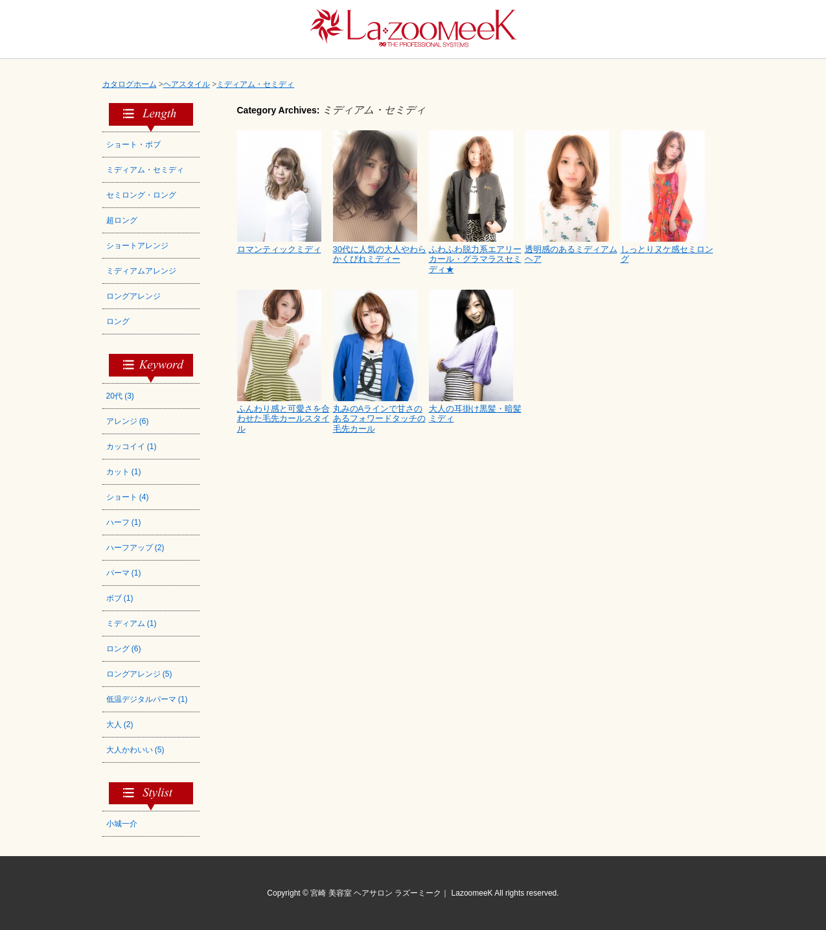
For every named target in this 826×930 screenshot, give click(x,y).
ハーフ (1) (123, 522)
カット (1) (123, 471)
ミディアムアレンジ (141, 270)
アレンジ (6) (127, 421)
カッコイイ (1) (131, 446)
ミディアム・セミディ (145, 169)
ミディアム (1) (131, 623)
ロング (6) (123, 648)
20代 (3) (120, 396)
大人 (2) (119, 724)
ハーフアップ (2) (135, 547)
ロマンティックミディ (279, 249)
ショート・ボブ (133, 144)
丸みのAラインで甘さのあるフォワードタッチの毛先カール (379, 419)
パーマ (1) (123, 572)
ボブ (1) (119, 598)
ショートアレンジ (137, 245)
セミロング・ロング (141, 195)
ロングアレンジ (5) (139, 674)
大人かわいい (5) (135, 749)
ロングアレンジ (133, 296)
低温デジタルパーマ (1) (147, 699)
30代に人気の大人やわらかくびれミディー (379, 254)
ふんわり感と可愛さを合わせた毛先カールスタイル (283, 419)
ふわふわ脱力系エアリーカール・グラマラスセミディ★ (475, 259)
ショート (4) (127, 497)
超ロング (121, 220)
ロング (118, 321)
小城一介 (121, 823)
